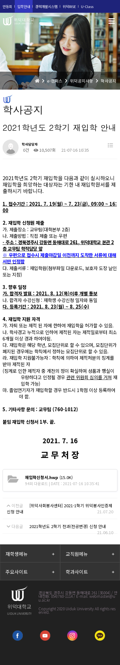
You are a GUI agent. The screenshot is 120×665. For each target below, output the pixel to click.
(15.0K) (49, 477)
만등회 (7, 6)
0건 (25, 150)
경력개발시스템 (46, 6)
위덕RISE (69, 6)
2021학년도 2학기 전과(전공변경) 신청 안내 (67, 526)
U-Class (87, 6)
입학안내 (23, 6)
